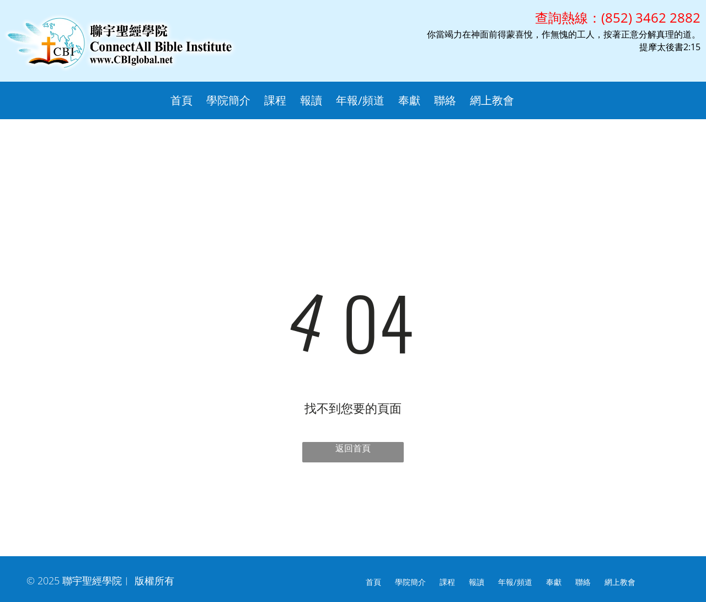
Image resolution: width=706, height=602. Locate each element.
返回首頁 (353, 448)
